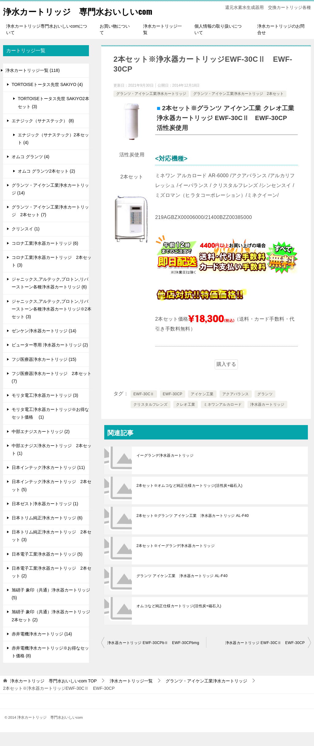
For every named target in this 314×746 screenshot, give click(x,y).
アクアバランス (235, 408)
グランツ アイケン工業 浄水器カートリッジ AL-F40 (182, 590)
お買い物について (115, 43)
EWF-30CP (172, 408)
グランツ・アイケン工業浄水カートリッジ (151, 107)
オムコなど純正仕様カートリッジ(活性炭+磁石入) (178, 620)
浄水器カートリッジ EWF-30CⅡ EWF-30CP (265, 656)
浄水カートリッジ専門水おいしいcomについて (46, 43)
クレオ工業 (185, 418)
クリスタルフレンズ (150, 418)
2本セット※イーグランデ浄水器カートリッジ (175, 559)
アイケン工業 (202, 408)
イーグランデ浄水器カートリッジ (164, 469)
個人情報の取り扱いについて (218, 43)
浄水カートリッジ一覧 (162, 43)
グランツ (265, 408)
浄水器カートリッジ (267, 418)
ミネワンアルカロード (223, 418)
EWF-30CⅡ (143, 408)
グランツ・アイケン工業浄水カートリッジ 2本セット (238, 107)
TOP (53, 694)
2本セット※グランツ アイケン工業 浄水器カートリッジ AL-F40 (192, 529)
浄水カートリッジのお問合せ (280, 43)
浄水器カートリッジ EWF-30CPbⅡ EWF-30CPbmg (153, 656)
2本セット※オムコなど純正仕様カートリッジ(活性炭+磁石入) (189, 499)
